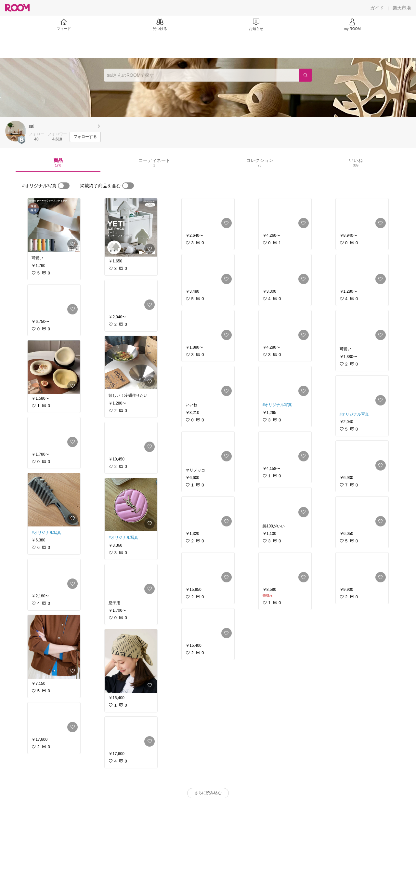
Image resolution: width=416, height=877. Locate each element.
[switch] (64, 185)
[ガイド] (377, 8)
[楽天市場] (402, 8)
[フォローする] (85, 137)
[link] (54, 225)
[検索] (305, 75)
